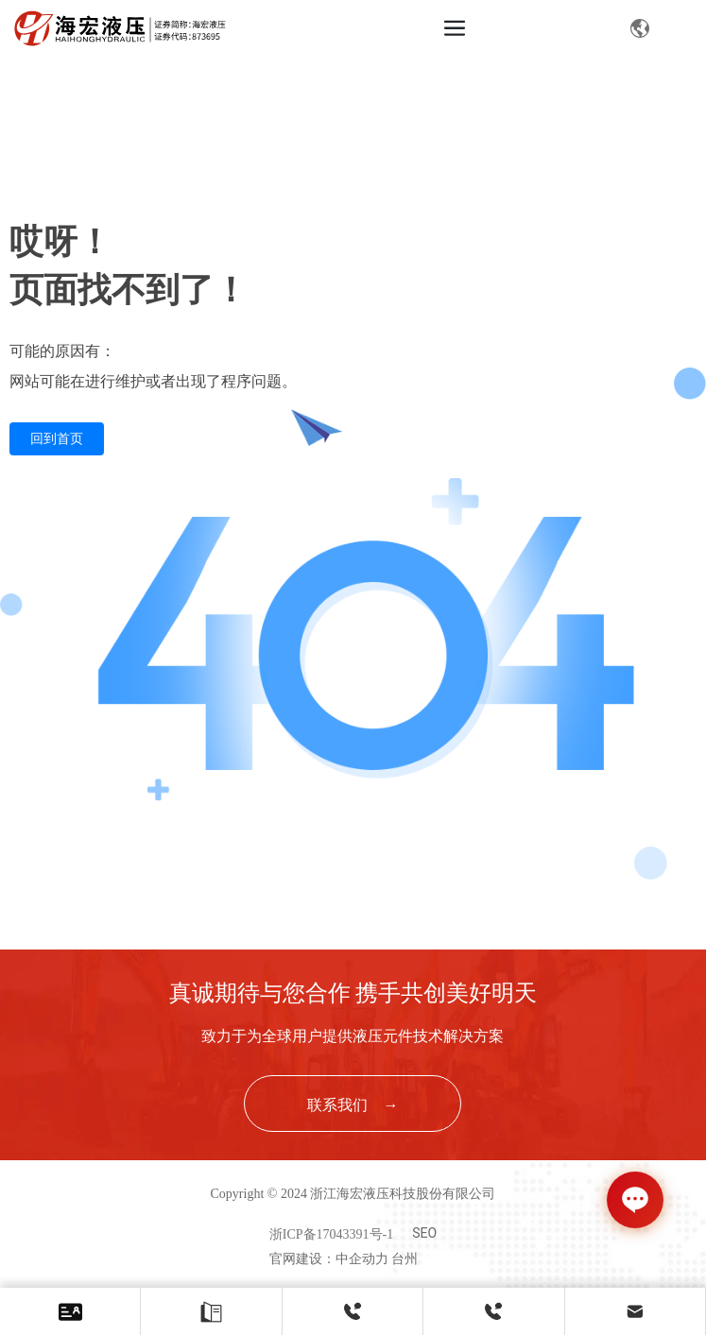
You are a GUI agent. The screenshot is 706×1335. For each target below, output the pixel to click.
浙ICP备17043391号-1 (331, 1234)
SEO (424, 1233)
